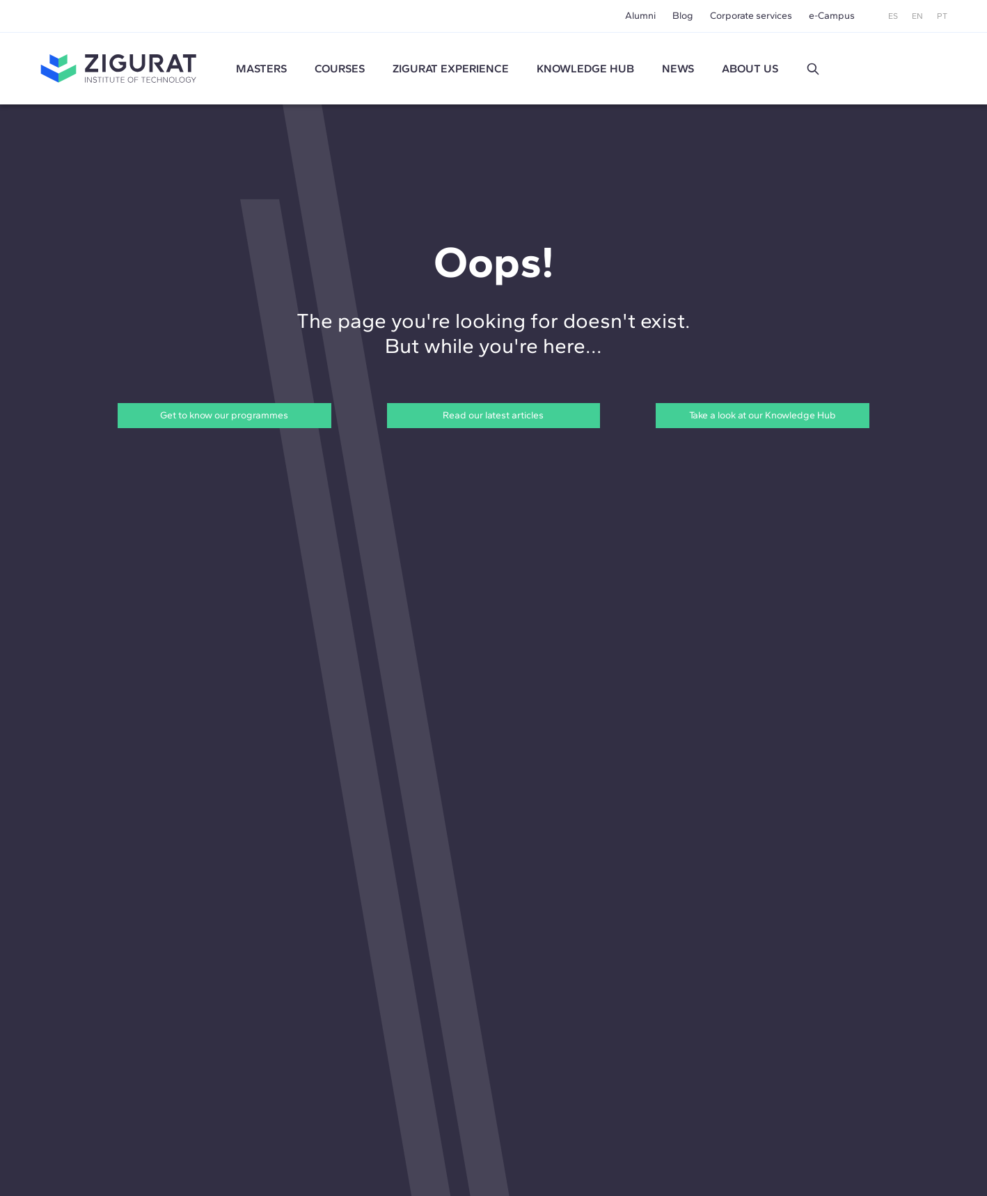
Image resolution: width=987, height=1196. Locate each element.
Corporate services (751, 16)
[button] (813, 69)
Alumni (640, 16)
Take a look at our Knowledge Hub (762, 415)
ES (893, 16)
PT (942, 16)
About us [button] (750, 68)
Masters (261, 68)
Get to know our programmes (224, 415)
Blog (682, 16)
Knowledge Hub (585, 68)
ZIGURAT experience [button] (451, 68)
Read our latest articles (493, 415)
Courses (340, 68)
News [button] (678, 68)
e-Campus (832, 16)
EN (917, 16)
